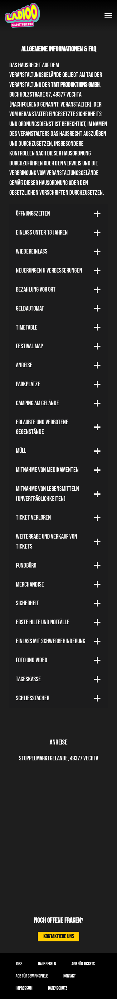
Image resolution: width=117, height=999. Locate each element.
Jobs (19, 964)
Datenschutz (57, 988)
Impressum (24, 988)
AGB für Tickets (83, 964)
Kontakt (69, 976)
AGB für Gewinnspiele (32, 976)
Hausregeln (47, 964)
